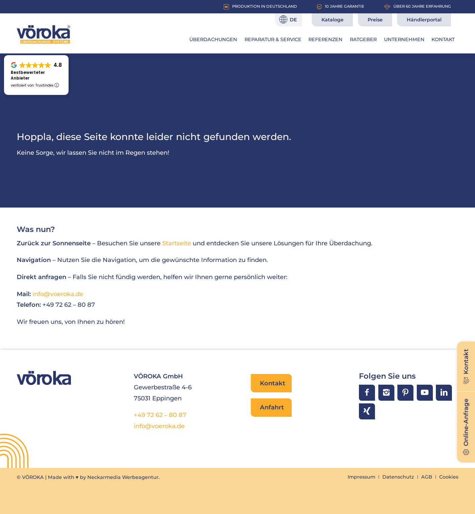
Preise (375, 20)
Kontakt (272, 383)
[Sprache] (288, 19)
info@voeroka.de (57, 294)
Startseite (176, 243)
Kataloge (332, 20)
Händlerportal (424, 20)
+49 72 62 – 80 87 (160, 415)
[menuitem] (213, 39)
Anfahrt (272, 407)
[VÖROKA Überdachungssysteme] (43, 34)
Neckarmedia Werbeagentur (123, 477)
